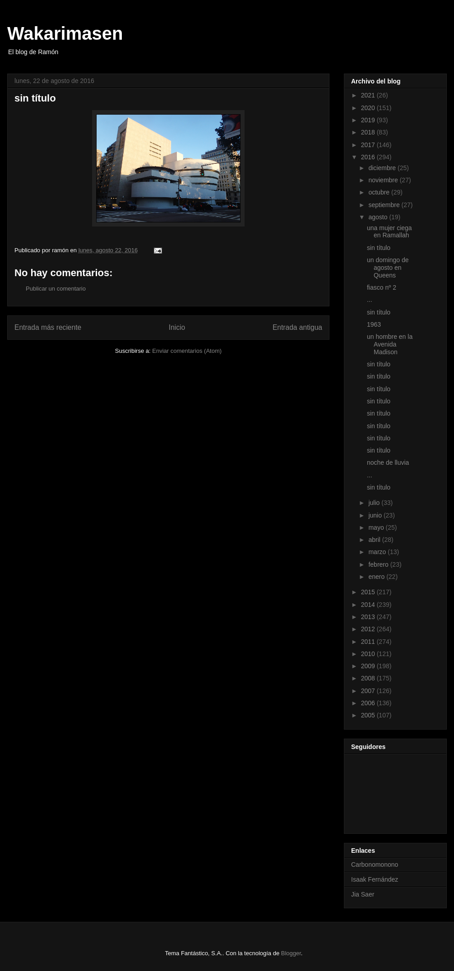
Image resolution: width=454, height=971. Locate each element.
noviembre (383, 180)
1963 (374, 324)
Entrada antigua (297, 327)
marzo (378, 551)
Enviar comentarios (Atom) (187, 350)
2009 (369, 666)
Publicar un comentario (56, 288)
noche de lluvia (388, 462)
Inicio (177, 327)
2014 (369, 604)
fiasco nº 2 (381, 287)
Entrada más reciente (47, 327)
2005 (369, 715)
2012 (369, 629)
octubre (379, 192)
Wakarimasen (65, 33)
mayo (376, 527)
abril (375, 539)
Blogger (291, 953)
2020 (369, 107)
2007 (369, 690)
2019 (369, 120)
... (369, 299)
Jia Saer (362, 894)
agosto (378, 217)
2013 (369, 616)
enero (377, 576)
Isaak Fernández (374, 879)
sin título (378, 247)
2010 (369, 653)
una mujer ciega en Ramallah (389, 231)
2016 (369, 157)
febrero (379, 564)
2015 (369, 592)
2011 (369, 641)
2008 (369, 678)
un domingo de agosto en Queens (388, 267)
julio (374, 502)
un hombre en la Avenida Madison (389, 344)
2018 (369, 132)
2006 (369, 703)
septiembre (384, 204)
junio (375, 515)
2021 (369, 95)
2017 (369, 144)
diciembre (383, 167)
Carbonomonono (374, 864)
